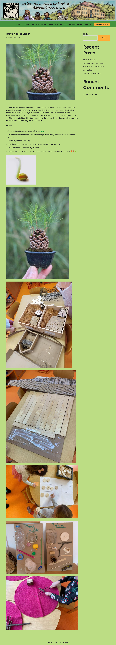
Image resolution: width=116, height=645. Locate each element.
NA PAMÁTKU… (88, 70)
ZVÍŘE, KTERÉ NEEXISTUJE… (92, 74)
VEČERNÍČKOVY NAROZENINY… (94, 63)
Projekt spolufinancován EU (79, 24)
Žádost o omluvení (55, 24)
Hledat (85, 34)
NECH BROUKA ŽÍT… (90, 60)
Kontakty (44, 24)
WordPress (63, 643)
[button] (91, 24)
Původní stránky (102, 24)
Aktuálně (19, 24)
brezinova (10, 37)
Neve (50, 643)
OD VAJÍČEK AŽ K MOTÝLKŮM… (94, 67)
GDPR (66, 24)
